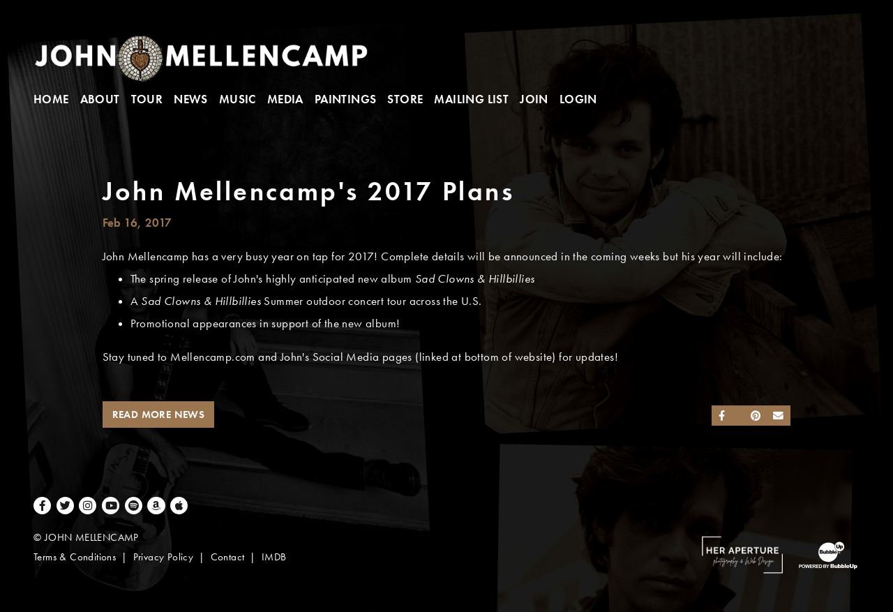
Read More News (158, 414)
